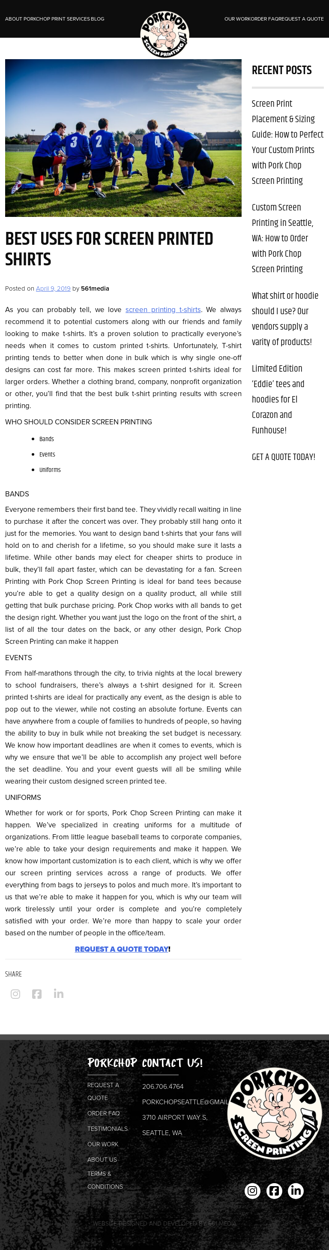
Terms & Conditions (105, 1180)
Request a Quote (301, 19)
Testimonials (107, 1128)
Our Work (237, 19)
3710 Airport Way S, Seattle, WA (175, 1125)
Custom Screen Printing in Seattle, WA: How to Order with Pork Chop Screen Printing (282, 239)
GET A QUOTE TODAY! (283, 457)
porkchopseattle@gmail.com (194, 1102)
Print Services (70, 19)
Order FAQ (264, 19)
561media (95, 288)
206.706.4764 (163, 1086)
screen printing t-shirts (163, 309)
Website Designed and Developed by (164, 1223)
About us (102, 1159)
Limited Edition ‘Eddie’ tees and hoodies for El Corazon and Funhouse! (278, 400)
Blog (98, 19)
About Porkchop (27, 19)
